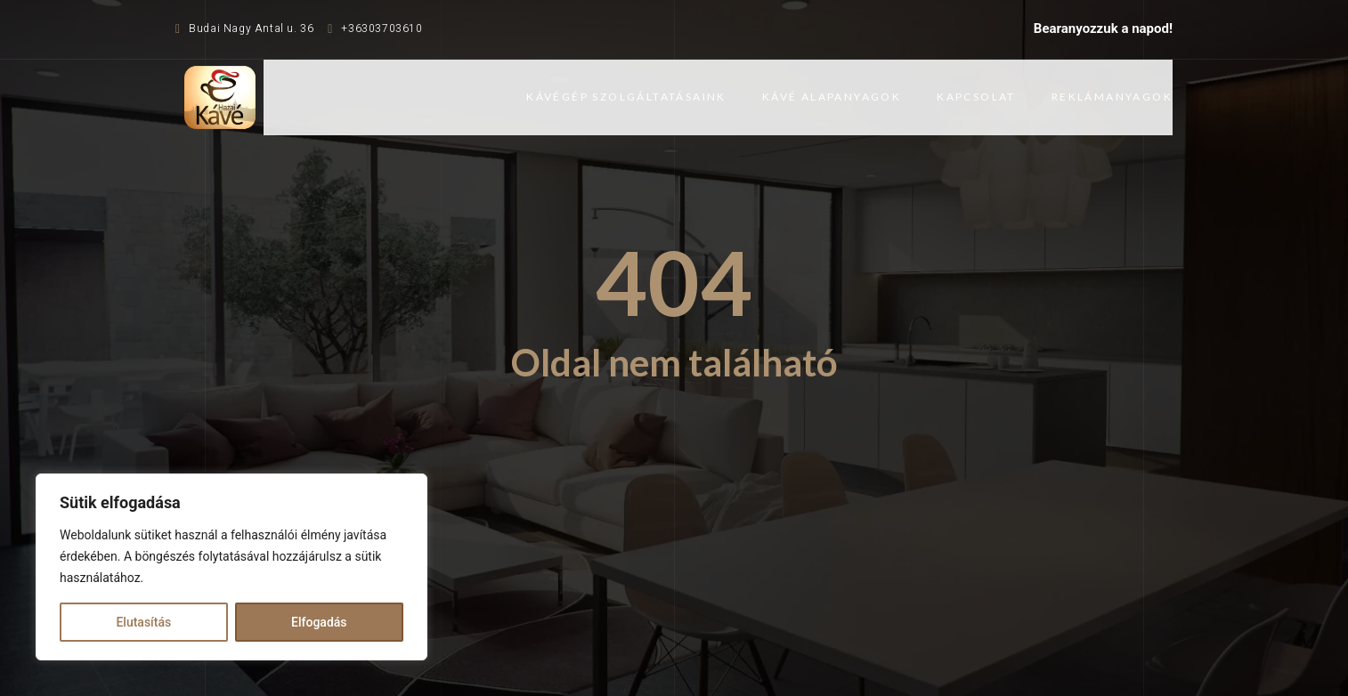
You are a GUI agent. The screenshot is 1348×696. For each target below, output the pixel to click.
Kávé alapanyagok (831, 96)
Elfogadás (319, 622)
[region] (231, 566)
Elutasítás (143, 622)
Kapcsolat (976, 96)
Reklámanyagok (1112, 96)
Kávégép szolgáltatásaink (626, 96)
